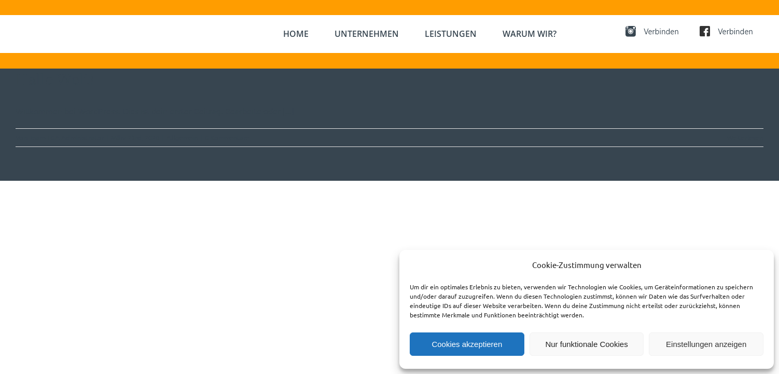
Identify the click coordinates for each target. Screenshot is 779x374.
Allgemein (182, 137)
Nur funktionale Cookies (586, 344)
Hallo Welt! (55, 79)
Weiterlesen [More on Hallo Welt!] (745, 137)
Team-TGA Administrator (66, 137)
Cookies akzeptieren (467, 344)
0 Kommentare (227, 137)
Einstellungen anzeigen (706, 344)
